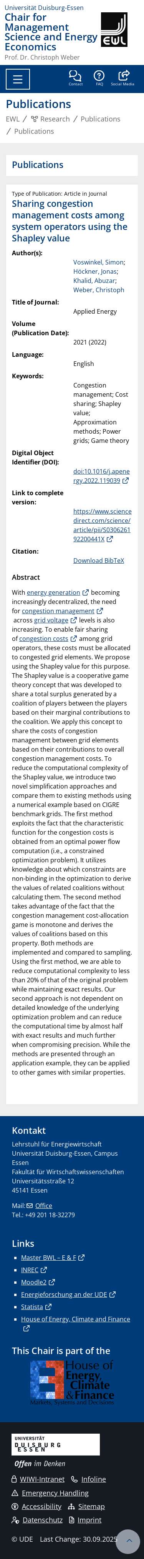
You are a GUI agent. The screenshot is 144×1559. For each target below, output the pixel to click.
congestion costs (43, 638)
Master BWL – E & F (48, 1257)
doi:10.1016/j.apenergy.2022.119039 (101, 476)
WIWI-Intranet (38, 1479)
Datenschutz (37, 1519)
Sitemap (86, 1506)
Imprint (85, 1519)
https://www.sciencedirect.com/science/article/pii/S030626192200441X (102, 525)
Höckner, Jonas (95, 271)
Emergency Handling (50, 1492)
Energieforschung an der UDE (64, 1294)
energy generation (53, 592)
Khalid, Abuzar (94, 280)
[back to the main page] (120, 36)
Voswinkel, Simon (98, 262)
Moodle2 (33, 1282)
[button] (122, 78)
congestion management (58, 611)
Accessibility (36, 1506)
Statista (32, 1307)
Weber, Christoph (98, 290)
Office (43, 1205)
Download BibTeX (98, 560)
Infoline (88, 1479)
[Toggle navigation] (18, 79)
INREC (29, 1270)
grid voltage (51, 620)
